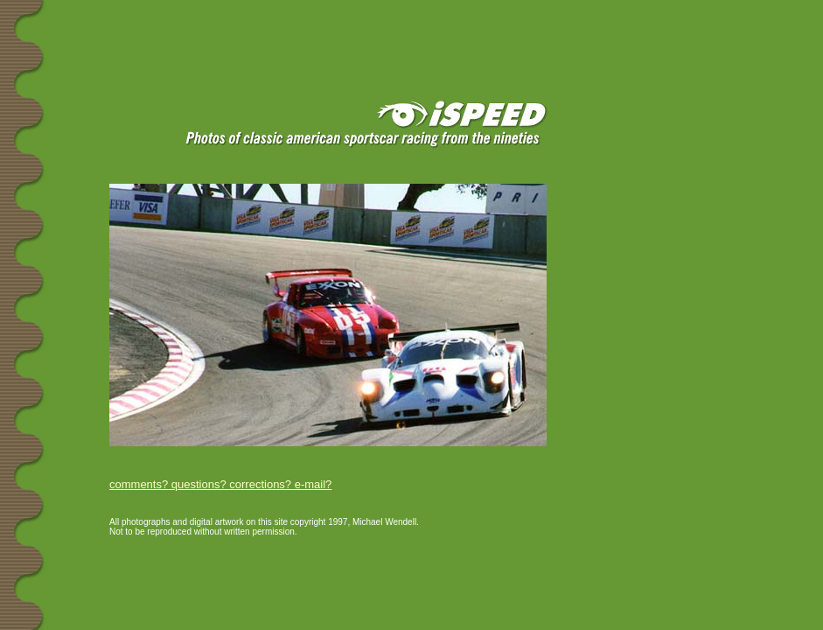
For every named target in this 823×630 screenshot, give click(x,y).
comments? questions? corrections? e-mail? (220, 484)
